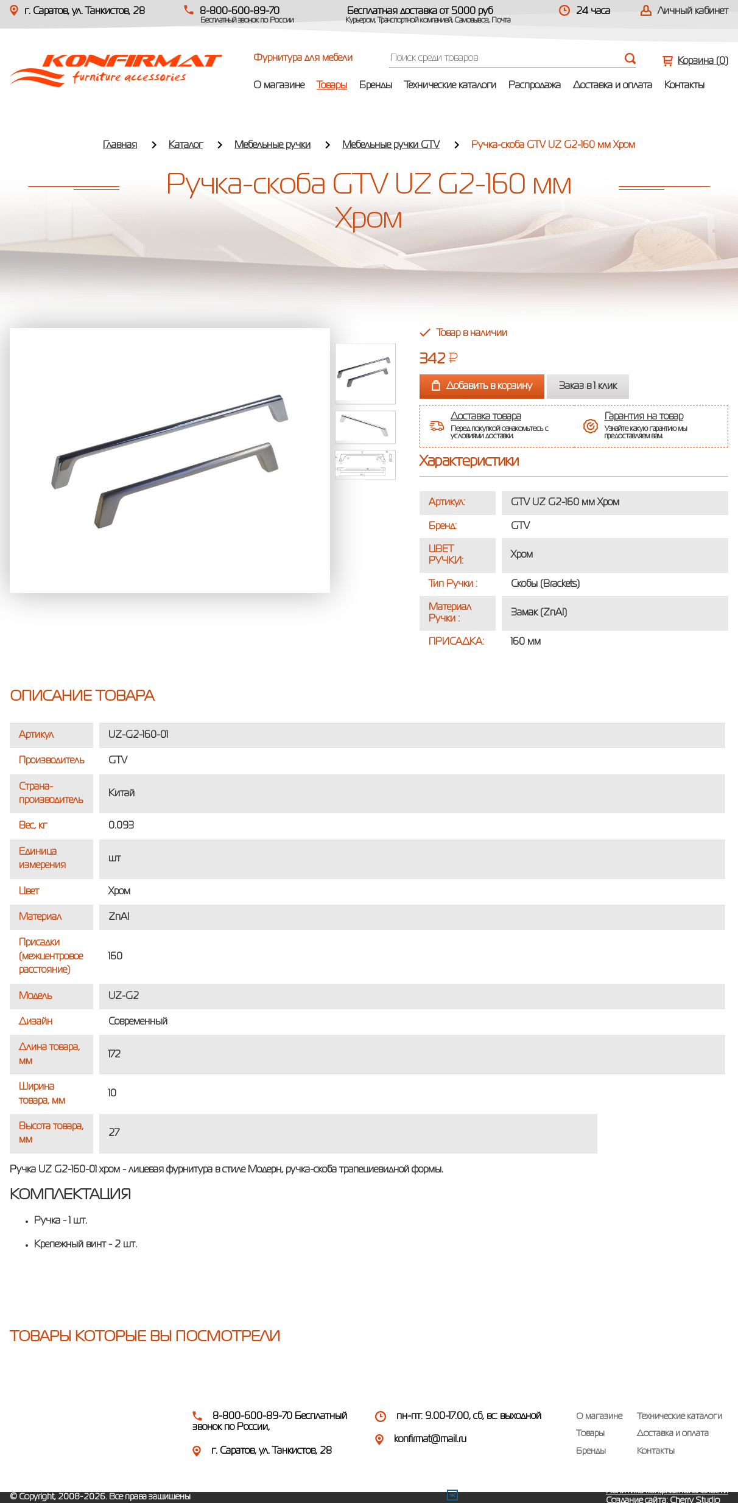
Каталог (186, 145)
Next (365, 489)
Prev (365, 333)
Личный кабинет (693, 11)
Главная (120, 145)
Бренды (375, 86)
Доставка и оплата (612, 86)
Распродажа (534, 86)
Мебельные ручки (272, 145)
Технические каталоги (450, 86)
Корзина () (703, 61)
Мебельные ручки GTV (391, 145)
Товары (332, 86)
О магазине (278, 86)
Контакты (684, 86)
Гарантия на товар (644, 417)
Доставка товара (486, 417)
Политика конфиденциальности (667, 1490)
